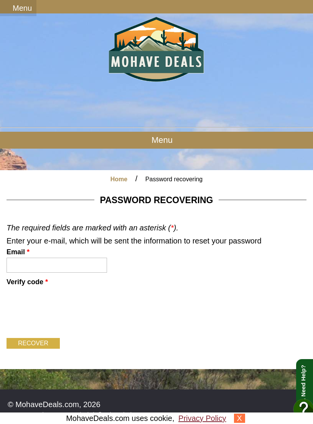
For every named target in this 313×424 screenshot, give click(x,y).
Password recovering (174, 179)
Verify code (27, 282)
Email (18, 252)
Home (118, 179)
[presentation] (65, 311)
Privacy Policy (202, 418)
